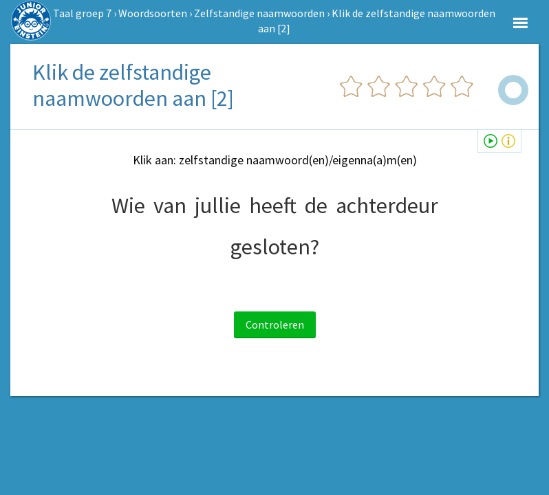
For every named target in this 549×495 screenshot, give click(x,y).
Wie (128, 205)
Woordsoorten (152, 13)
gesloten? (274, 247)
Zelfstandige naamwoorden (259, 13)
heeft (273, 205)
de (316, 205)
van (169, 205)
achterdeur (387, 205)
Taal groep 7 (82, 13)
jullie (218, 205)
